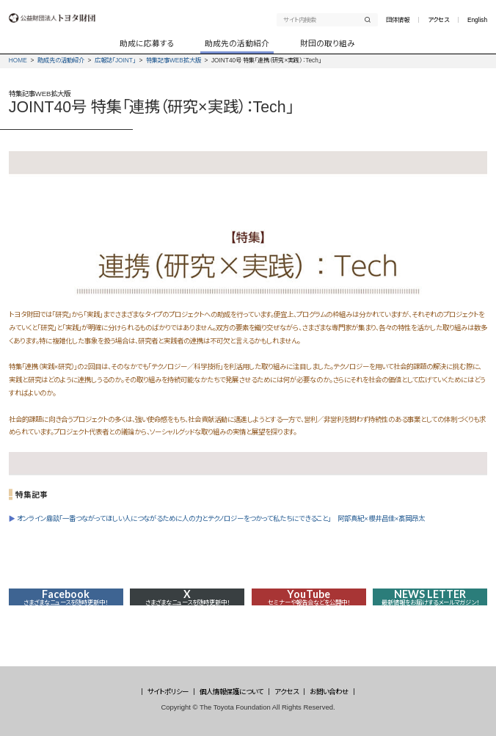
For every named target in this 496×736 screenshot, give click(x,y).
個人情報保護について (231, 692)
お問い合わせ (329, 692)
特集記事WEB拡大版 (173, 60)
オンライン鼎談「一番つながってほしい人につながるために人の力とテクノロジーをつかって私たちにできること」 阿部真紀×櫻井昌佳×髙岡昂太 (221, 518)
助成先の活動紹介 (60, 60)
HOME (18, 60)
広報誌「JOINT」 (115, 60)
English (477, 19)
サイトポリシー (168, 692)
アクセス (438, 19)
